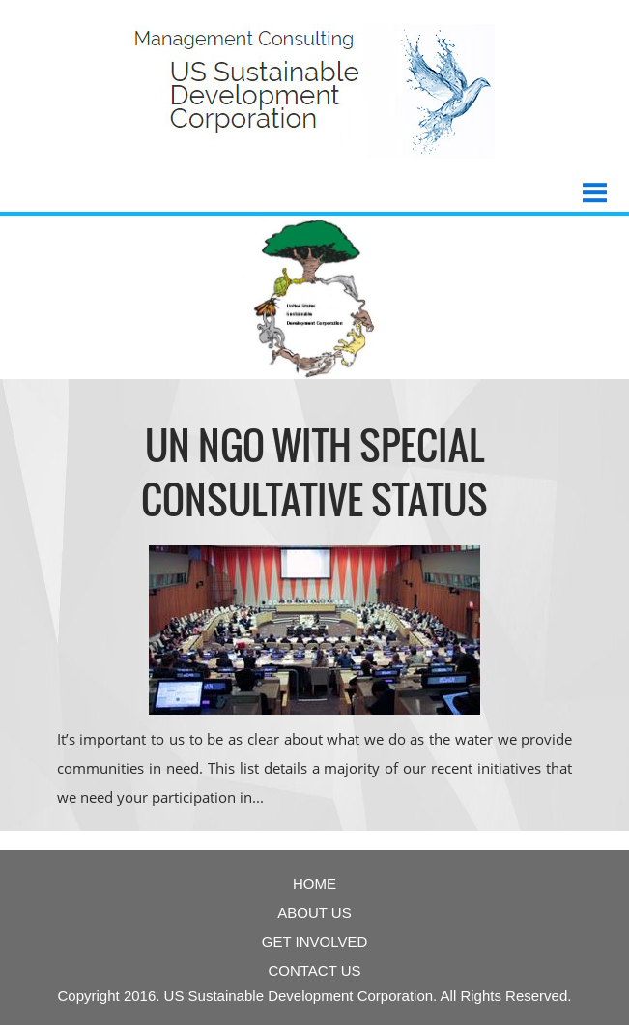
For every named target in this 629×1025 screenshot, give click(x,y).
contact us (314, 970)
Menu (595, 185)
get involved (314, 941)
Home (314, 883)
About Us (314, 912)
